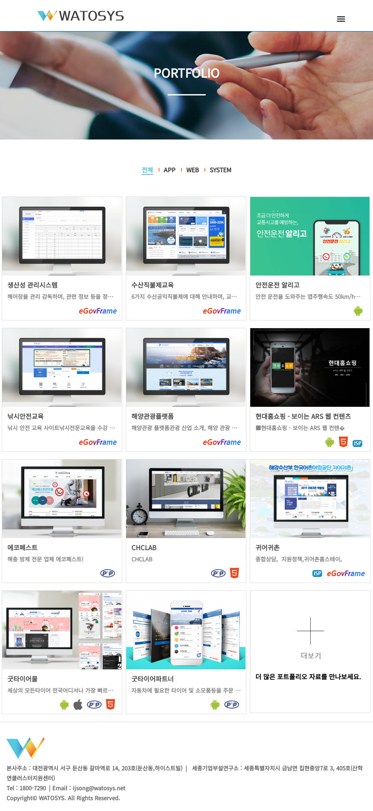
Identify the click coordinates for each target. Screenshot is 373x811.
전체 (147, 169)
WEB (192, 169)
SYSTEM (220, 169)
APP (169, 169)
